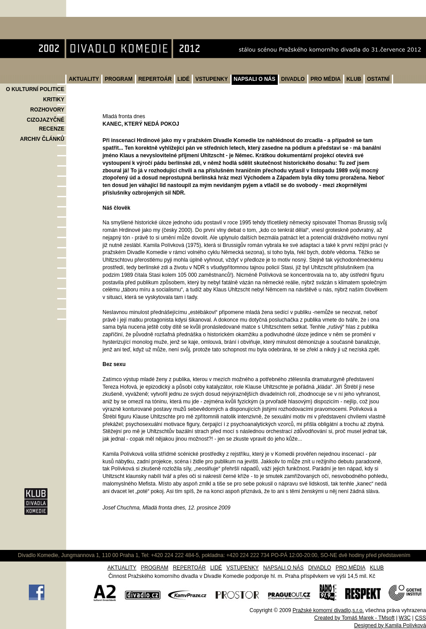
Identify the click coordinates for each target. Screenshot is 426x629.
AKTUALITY (84, 79)
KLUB (354, 79)
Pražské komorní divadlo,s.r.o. (328, 610)
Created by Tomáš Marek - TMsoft (354, 618)
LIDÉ (183, 79)
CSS (420, 618)
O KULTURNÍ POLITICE (35, 89)
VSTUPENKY (211, 79)
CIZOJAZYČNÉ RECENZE (45, 124)
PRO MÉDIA (326, 79)
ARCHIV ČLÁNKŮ (42, 139)
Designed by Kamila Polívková (390, 625)
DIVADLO (293, 79)
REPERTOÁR (155, 79)
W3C (405, 618)
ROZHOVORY (47, 110)
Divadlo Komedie (28, 21)
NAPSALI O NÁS (255, 79)
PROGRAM (119, 79)
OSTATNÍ (378, 79)
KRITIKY (53, 99)
